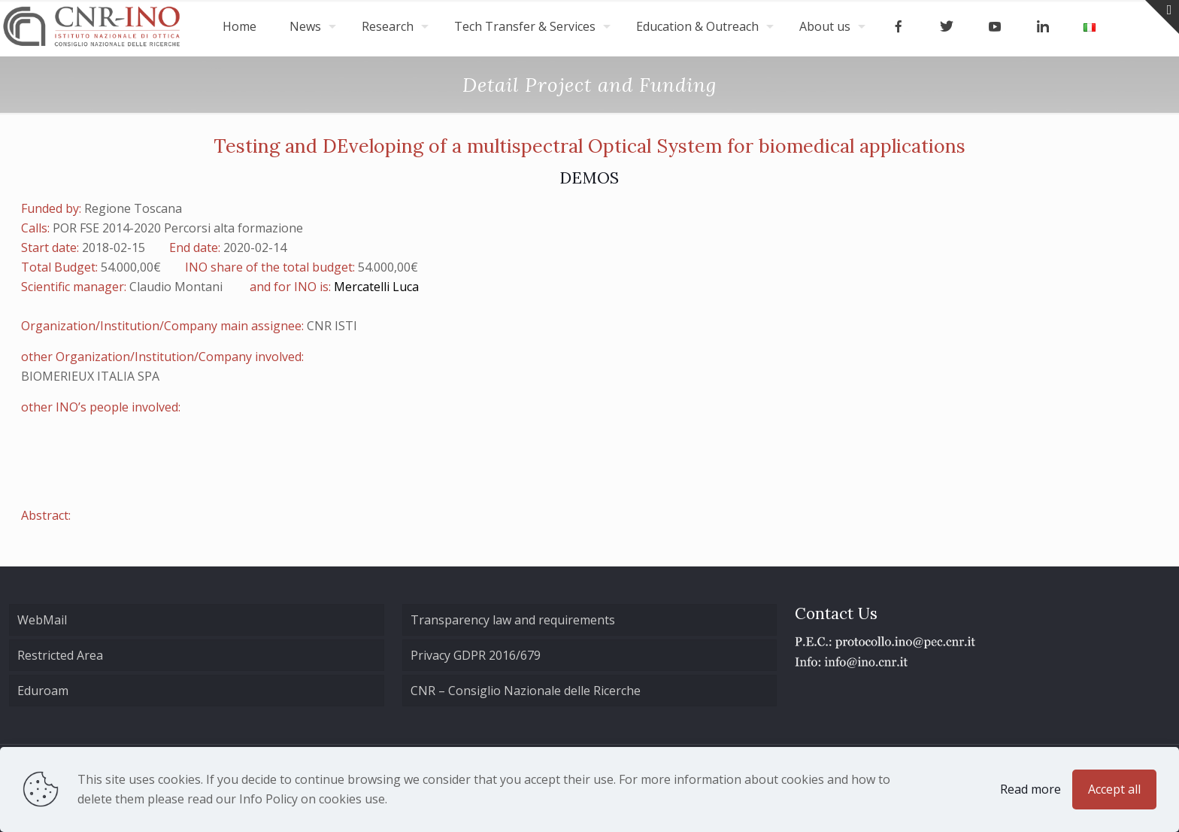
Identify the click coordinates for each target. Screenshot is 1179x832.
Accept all (1114, 789)
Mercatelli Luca (376, 286)
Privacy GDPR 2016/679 (476, 655)
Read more (1030, 789)
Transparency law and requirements (513, 620)
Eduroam (42, 690)
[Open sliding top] (1162, 17)
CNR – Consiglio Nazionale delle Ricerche (526, 690)
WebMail (42, 620)
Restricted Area (60, 655)
